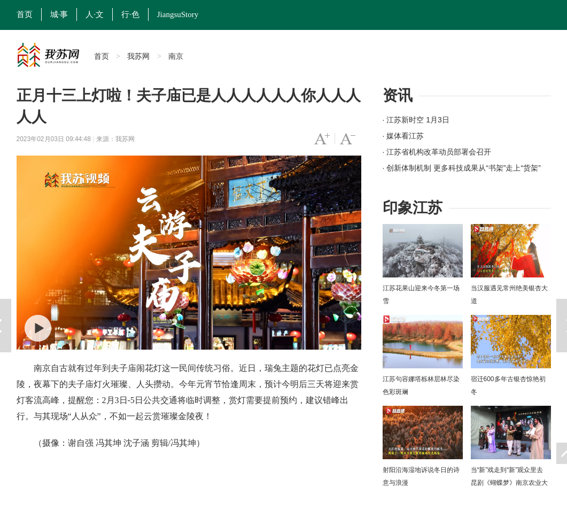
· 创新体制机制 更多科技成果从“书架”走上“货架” (462, 168)
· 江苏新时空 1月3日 (416, 119)
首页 (25, 14)
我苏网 (138, 56)
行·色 (130, 14)
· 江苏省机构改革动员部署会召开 (437, 152)
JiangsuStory (178, 14)
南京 (175, 56)
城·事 (59, 14)
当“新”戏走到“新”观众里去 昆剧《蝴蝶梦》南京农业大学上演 (509, 482)
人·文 (95, 14)
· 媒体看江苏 (403, 136)
